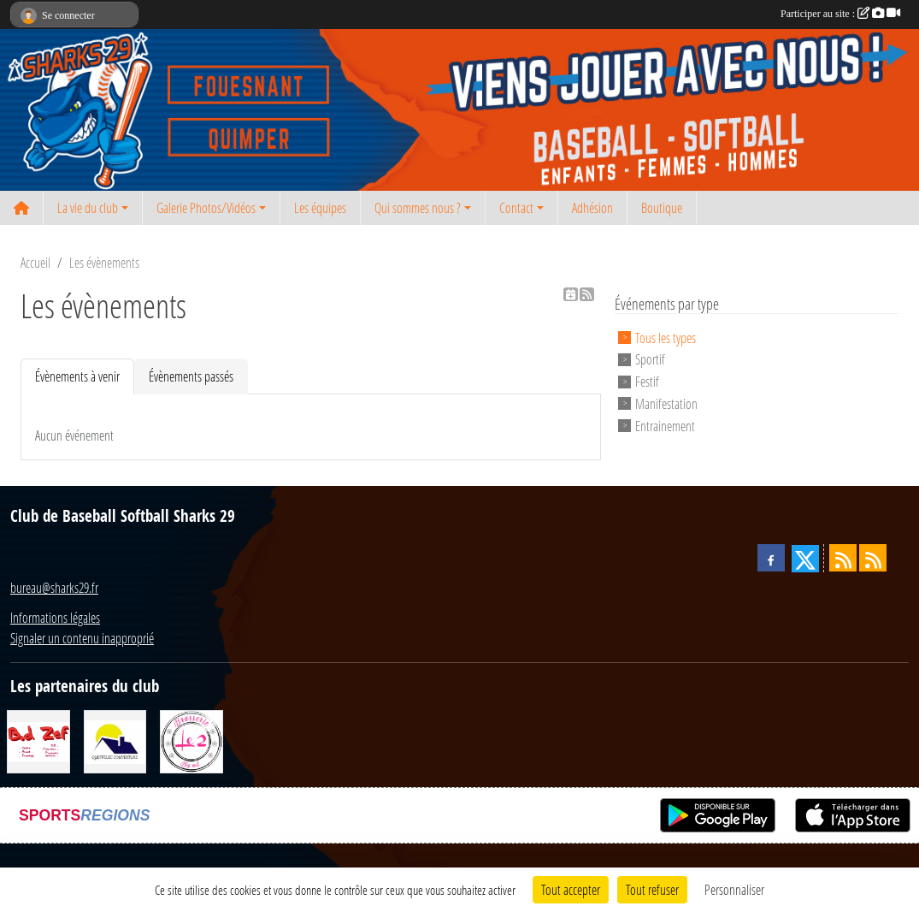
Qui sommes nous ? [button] (417, 207)
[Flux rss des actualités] (843, 557)
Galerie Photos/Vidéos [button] (206, 207)
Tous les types (665, 337)
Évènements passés (191, 376)
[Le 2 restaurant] (191, 740)
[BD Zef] (38, 740)
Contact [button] (516, 207)
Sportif (650, 359)
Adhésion (592, 207)
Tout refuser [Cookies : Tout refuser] (652, 889)
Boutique (661, 207)
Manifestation (666, 403)
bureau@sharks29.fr (54, 587)
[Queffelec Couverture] (115, 740)
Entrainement (665, 426)
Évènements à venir (77, 376)
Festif (647, 381)
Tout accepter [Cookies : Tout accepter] (570, 889)
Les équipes (320, 207)
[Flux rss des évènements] (873, 557)
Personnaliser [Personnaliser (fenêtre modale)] (734, 889)
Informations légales (55, 617)
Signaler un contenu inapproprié (82, 638)
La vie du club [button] (87, 207)
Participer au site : (840, 14)
